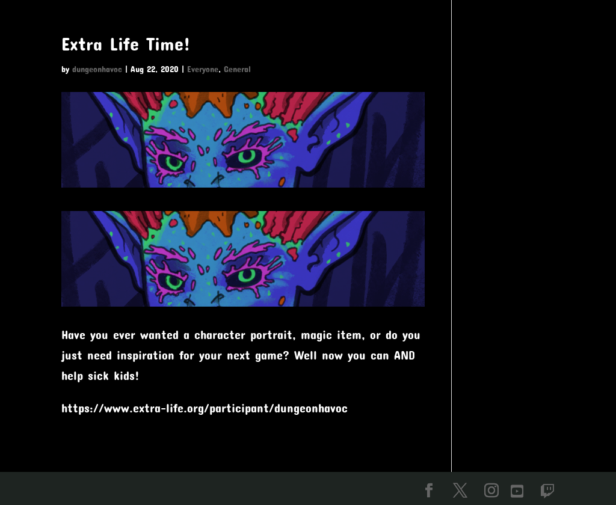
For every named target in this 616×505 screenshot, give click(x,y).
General (237, 69)
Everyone (202, 69)
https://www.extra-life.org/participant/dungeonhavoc (204, 407)
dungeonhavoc (97, 69)
